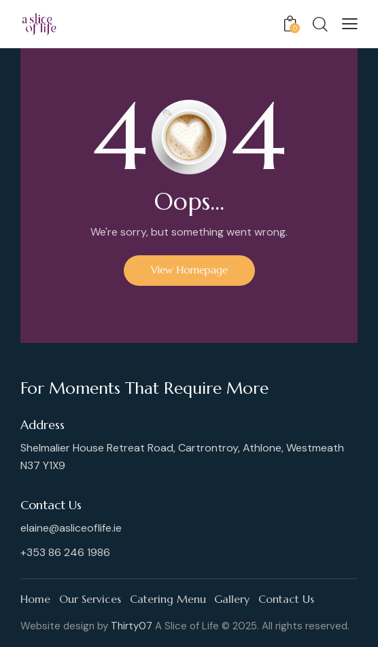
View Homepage (189, 269)
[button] (350, 23)
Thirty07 (131, 626)
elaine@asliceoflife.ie (71, 528)
